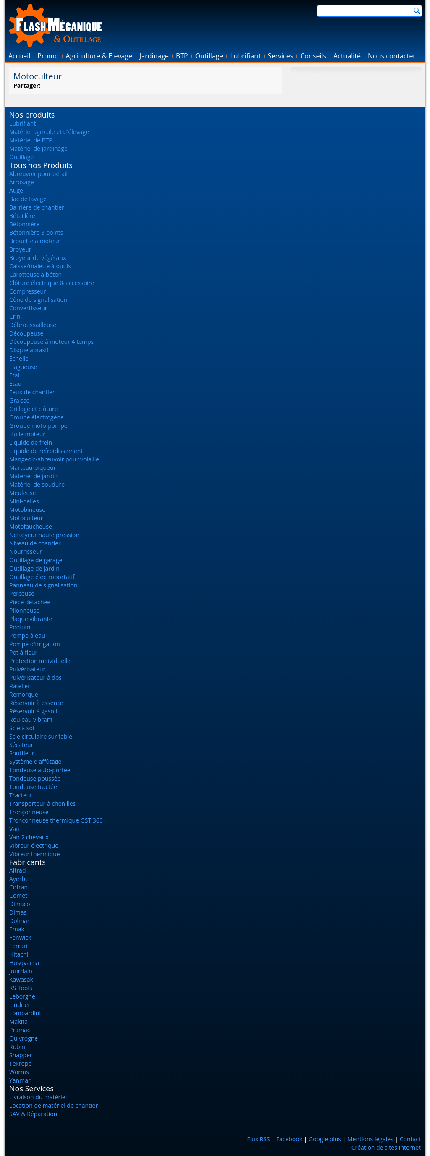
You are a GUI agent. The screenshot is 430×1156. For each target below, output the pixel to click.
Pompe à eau (27, 636)
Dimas (17, 912)
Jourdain (20, 971)
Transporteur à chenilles (42, 803)
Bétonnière (24, 224)
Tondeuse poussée (35, 778)
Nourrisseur (25, 552)
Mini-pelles (24, 501)
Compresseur (27, 291)
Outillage (209, 55)
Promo (47, 55)
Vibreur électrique (33, 845)
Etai (14, 375)
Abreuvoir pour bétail (38, 174)
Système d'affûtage (35, 761)
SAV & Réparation (33, 1114)
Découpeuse (26, 333)
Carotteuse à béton (35, 274)
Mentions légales (370, 1139)
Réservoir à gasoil (33, 711)
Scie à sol (21, 728)
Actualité (347, 55)
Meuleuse (22, 493)
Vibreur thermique (34, 854)
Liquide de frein (30, 442)
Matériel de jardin (33, 476)
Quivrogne (23, 1038)
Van (14, 829)
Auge (16, 190)
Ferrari (18, 946)
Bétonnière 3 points (36, 232)
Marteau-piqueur (32, 468)
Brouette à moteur (34, 241)
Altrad (17, 870)
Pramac (19, 1030)
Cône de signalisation (38, 300)
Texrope (20, 1063)
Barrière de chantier (36, 207)
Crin (15, 316)
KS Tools (20, 988)
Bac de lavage (28, 199)
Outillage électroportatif (42, 577)
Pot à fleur (23, 652)
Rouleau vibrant (30, 719)
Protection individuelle (40, 661)
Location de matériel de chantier (53, 1105)
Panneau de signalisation (43, 585)
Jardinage (154, 55)
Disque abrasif (29, 350)
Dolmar (19, 921)
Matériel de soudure (37, 484)
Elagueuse (23, 367)
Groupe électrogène (36, 417)
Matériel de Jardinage (38, 148)
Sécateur (21, 745)
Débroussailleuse (32, 325)
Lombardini (25, 1013)
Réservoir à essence (36, 703)
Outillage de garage (35, 560)
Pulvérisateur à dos (35, 678)
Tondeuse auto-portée (40, 770)
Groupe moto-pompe (38, 426)
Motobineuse (27, 510)
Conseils (313, 55)
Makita (18, 1021)
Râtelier (19, 686)
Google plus (325, 1139)
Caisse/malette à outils (40, 266)
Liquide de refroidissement (46, 451)
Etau (15, 384)
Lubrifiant (245, 55)
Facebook (289, 1139)
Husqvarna (24, 963)
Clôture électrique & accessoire (51, 283)
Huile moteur (27, 434)
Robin (17, 1047)
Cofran (18, 887)
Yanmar (20, 1080)
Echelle (19, 358)
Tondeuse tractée (33, 787)
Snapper (20, 1055)
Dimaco (19, 904)
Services (281, 55)
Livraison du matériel (38, 1097)
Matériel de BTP (30, 140)
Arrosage (21, 182)
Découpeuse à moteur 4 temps (51, 342)
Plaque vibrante (30, 619)
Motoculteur (26, 518)
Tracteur (20, 795)
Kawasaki (21, 979)
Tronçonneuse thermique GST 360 (56, 820)
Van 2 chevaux (29, 837)
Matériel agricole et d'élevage (49, 132)
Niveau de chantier (35, 543)
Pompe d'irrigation (34, 644)
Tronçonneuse (29, 812)
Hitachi (18, 954)
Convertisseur (28, 308)
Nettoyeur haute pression (44, 535)
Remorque (23, 694)
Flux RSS (258, 1139)
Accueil (19, 55)
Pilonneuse (24, 610)
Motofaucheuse (30, 526)
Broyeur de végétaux (37, 258)
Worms (19, 1072)
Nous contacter (392, 55)
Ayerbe (19, 879)
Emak (16, 929)
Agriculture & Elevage (99, 55)
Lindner (19, 1005)
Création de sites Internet (386, 1147)
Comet (18, 895)
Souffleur (21, 753)
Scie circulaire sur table (40, 736)
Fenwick (20, 937)
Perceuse (21, 594)
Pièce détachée (29, 602)
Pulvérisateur (27, 669)
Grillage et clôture (33, 409)
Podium (20, 627)
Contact (410, 1139)
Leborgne (22, 996)
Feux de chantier (32, 392)
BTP (182, 55)
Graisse (19, 400)
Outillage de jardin (34, 568)
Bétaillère (22, 216)
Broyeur (20, 249)
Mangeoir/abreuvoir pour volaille (54, 459)
